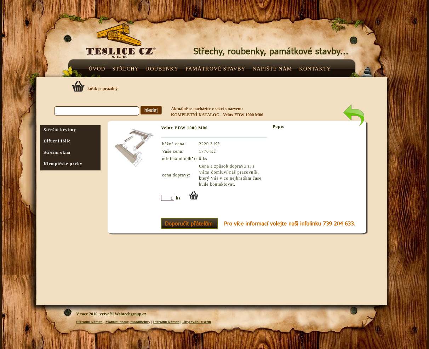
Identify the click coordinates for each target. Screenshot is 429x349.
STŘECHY (125, 68)
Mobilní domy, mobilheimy (127, 322)
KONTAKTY (315, 68)
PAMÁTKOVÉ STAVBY (215, 68)
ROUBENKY (162, 68)
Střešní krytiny (60, 129)
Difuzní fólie (57, 141)
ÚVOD (96, 68)
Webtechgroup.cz (130, 313)
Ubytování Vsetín (196, 322)
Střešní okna (57, 152)
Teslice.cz (174, 42)
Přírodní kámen (89, 322)
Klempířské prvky (63, 163)
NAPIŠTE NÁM (272, 68)
